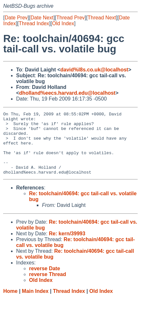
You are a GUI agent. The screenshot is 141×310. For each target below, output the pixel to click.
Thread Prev (70, 17)
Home (10, 303)
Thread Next (101, 17)
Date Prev (16, 17)
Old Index (63, 23)
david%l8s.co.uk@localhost (94, 69)
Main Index (35, 303)
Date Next (41, 17)
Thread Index (34, 23)
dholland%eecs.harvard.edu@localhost (67, 93)
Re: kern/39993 (67, 246)
